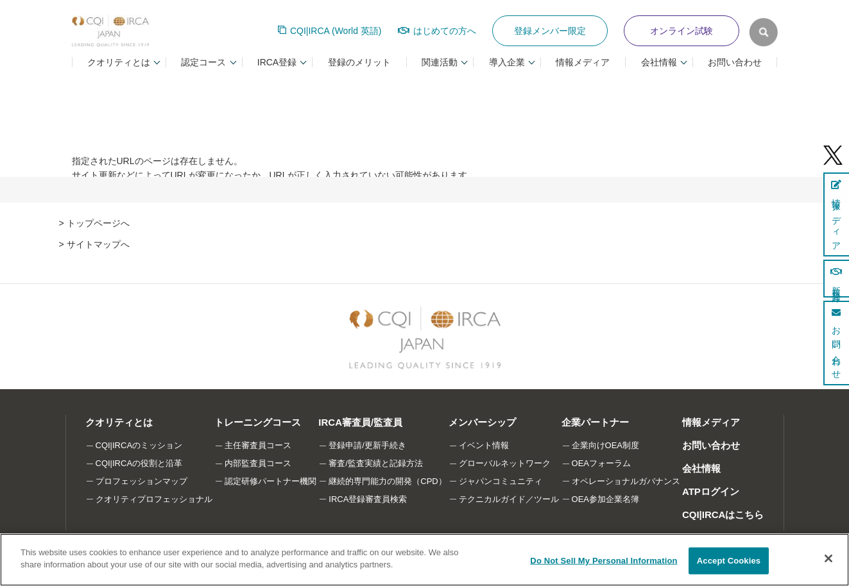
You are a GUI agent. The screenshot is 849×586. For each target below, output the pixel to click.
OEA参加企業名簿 (605, 499)
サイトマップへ (98, 244)
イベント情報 (484, 445)
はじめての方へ (444, 31)
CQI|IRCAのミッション (139, 445)
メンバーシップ (482, 422)
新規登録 (836, 278)
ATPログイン (710, 491)
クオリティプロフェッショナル (154, 499)
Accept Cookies (728, 560)
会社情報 (701, 468)
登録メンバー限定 (550, 31)
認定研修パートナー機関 (270, 481)
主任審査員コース (258, 445)
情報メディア (583, 62)
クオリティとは (119, 422)
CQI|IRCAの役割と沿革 (139, 463)
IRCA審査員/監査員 (360, 422)
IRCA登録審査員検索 (368, 499)
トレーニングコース (257, 422)
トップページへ (98, 223)
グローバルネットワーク (505, 463)
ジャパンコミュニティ (500, 481)
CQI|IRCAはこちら (723, 514)
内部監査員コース (258, 463)
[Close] (828, 558)
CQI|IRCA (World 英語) (336, 31)
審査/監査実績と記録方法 (376, 463)
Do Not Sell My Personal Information (603, 560)
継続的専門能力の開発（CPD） (387, 481)
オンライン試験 (681, 31)
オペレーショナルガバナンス (626, 481)
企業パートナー (595, 422)
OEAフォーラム (601, 463)
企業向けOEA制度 (605, 445)
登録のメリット (359, 62)
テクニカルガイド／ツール (509, 499)
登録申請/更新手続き (367, 445)
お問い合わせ (735, 62)
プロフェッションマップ (141, 481)
